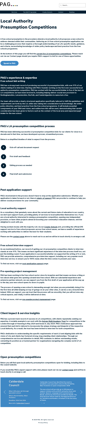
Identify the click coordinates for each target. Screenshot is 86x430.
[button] (14, 12)
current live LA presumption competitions (53, 54)
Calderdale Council (23, 403)
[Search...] (72, 5)
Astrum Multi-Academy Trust (54, 321)
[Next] (81, 392)
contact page (67, 370)
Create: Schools (51, 227)
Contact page (15, 56)
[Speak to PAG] (9, 63)
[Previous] (5, 392)
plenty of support (44, 198)
